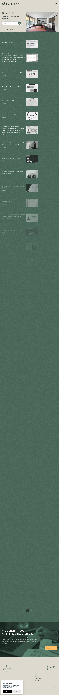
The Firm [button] (37, 669)
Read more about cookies (7, 687)
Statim (4, 51)
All (2, 29)
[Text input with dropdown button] (10, 23)
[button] (56, 3)
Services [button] (37, 672)
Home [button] (36, 667)
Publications (12, 29)
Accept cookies (7, 691)
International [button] (38, 674)
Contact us (50, 648)
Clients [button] (36, 676)
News (6, 29)
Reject (16, 691)
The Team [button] (37, 670)
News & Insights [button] (38, 678)
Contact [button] (37, 680)
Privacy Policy (26, 687)
